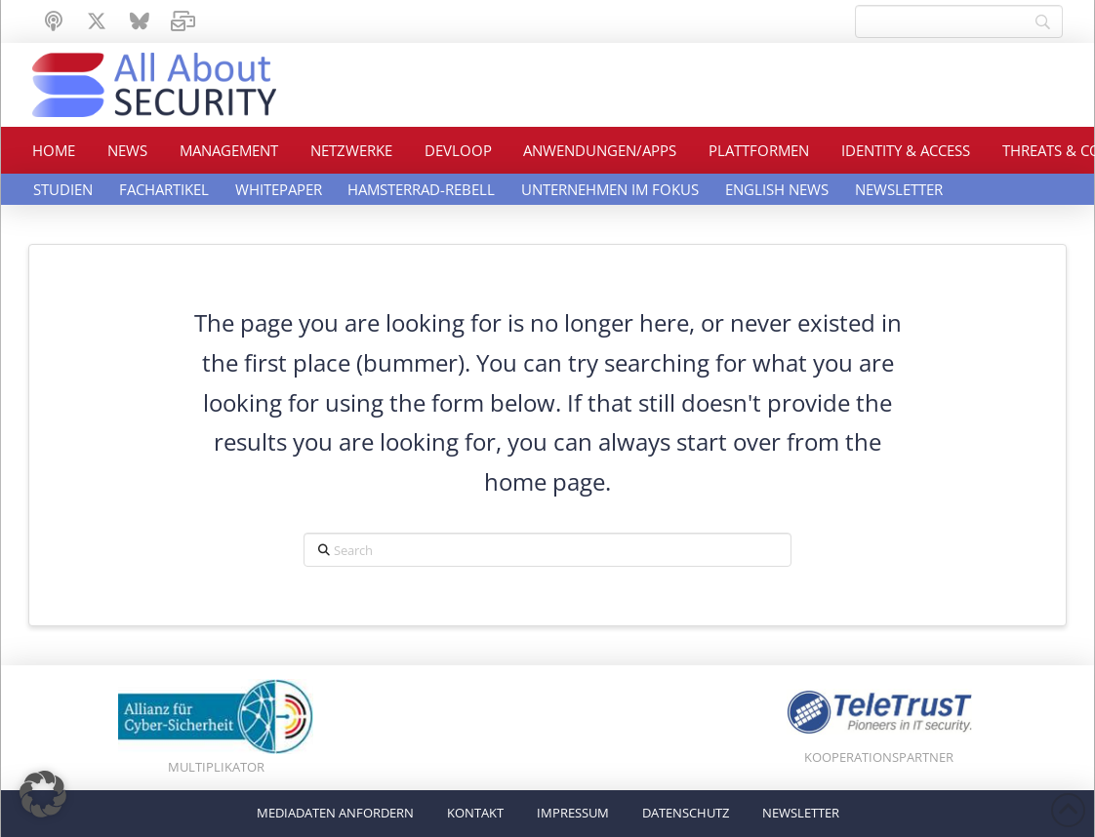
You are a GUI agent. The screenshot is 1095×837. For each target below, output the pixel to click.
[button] (43, 794)
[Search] (959, 21)
